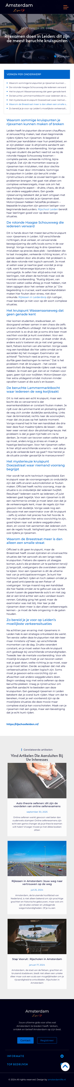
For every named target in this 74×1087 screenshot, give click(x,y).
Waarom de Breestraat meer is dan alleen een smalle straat (38, 104)
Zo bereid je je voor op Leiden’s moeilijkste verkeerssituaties (38, 108)
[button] (66, 7)
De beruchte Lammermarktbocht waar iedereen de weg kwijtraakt (38, 95)
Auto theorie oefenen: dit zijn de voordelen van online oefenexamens (37, 805)
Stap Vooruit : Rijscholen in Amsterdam (37, 959)
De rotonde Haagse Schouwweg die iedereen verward (37, 87)
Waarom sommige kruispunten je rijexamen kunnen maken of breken (38, 83)
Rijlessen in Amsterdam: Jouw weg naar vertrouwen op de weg (37, 882)
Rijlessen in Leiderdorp (32, 297)
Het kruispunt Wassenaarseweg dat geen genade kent (37, 91)
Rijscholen (63, 56)
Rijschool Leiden (48, 209)
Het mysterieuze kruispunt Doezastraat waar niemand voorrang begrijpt (38, 100)
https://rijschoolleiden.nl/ (23, 724)
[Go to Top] (65, 1066)
